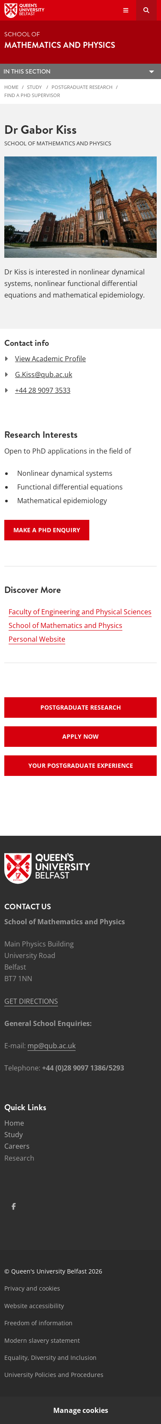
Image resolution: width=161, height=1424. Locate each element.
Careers (17, 1146)
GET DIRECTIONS (31, 1001)
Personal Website (37, 639)
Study (35, 87)
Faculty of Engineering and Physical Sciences (80, 611)
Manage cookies (80, 1410)
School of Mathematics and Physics (65, 625)
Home (11, 87)
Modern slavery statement (42, 1340)
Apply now (80, 736)
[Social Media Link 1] (13, 1206)
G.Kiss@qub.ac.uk (43, 374)
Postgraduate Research (82, 87)
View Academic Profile (50, 358)
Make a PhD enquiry (46, 530)
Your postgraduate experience (80, 765)
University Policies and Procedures (53, 1375)
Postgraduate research (80, 707)
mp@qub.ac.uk (51, 1045)
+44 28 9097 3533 (42, 390)
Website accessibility (34, 1306)
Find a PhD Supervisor (32, 95)
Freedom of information (38, 1323)
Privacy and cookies (32, 1288)
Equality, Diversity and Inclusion (50, 1357)
